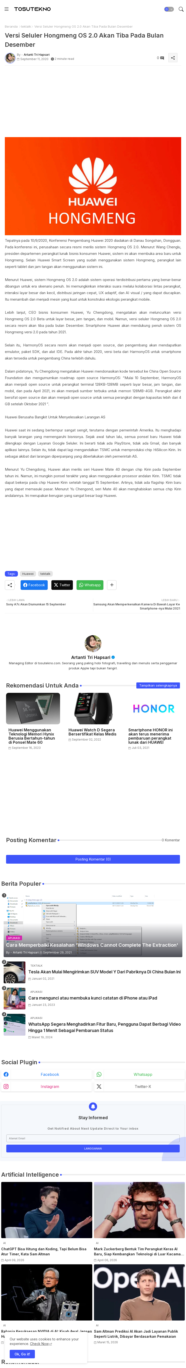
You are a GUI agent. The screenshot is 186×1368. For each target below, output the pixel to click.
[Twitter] (62, 585)
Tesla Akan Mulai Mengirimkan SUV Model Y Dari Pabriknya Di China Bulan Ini (104, 971)
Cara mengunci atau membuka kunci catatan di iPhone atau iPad (92, 998)
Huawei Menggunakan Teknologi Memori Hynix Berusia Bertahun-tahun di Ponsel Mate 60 (31, 736)
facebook (50, 1074)
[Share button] (111, 585)
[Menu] (6, 9)
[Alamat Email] (93, 1138)
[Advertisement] (93, 103)
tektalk (26, 26)
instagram (50, 1086)
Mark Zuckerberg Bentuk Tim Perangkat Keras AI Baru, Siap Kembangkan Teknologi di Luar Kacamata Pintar (139, 1252)
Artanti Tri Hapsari (90, 657)
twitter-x (143, 1086)
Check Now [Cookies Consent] (39, 1344)
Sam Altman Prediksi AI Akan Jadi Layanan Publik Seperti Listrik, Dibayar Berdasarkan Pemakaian (136, 1333)
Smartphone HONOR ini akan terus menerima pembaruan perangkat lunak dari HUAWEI (150, 736)
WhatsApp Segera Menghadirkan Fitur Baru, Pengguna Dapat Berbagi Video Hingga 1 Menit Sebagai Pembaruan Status (104, 1027)
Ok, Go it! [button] (22, 1354)
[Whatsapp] (90, 585)
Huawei (28, 574)
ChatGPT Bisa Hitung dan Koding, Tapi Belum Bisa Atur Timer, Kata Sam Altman (43, 1251)
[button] (169, 9)
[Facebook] (34, 585)
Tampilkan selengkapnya (158, 685)
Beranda (11, 26)
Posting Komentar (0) (93, 859)
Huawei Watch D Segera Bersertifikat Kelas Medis (92, 732)
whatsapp (143, 1074)
